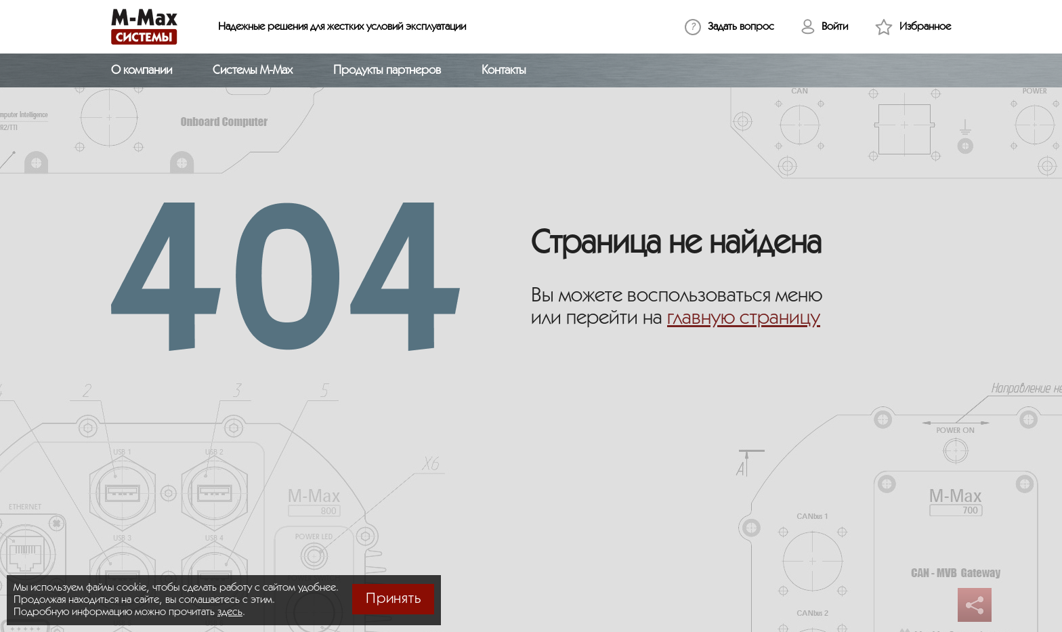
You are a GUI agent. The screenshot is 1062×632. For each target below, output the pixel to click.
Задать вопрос (741, 27)
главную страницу (743, 318)
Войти (835, 27)
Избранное (925, 27)
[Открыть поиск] (943, 70)
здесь (229, 612)
